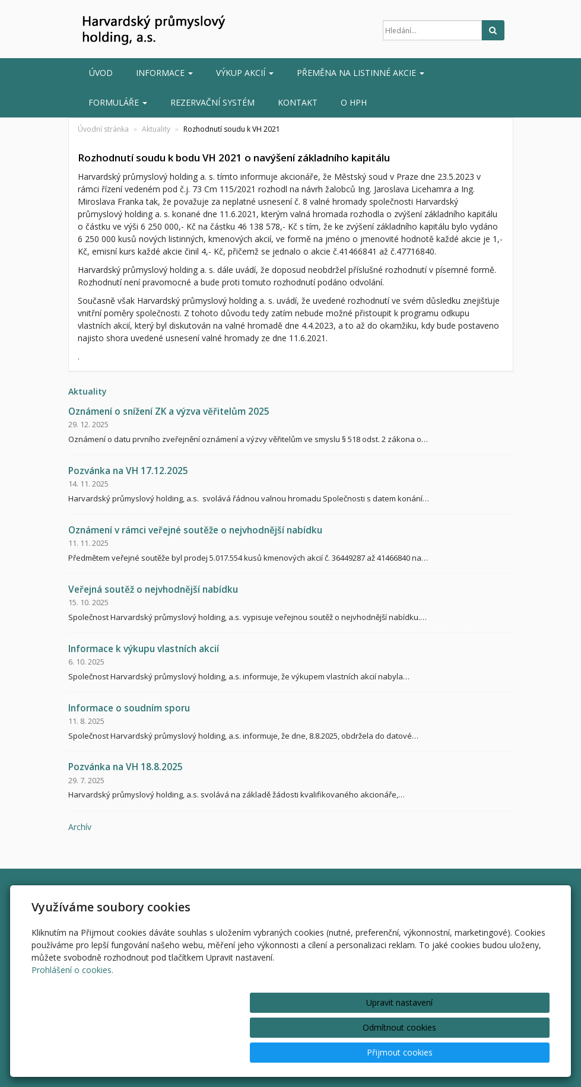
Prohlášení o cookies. (72, 1019)
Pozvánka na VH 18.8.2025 (125, 767)
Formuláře (117, 102)
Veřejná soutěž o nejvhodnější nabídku (153, 589)
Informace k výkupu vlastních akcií (143, 649)
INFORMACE (164, 72)
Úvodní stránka (103, 129)
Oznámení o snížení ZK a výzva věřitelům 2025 (168, 411)
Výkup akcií (245, 72)
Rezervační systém (212, 102)
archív (79, 826)
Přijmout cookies (504, 1052)
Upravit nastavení (308, 1052)
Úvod (101, 72)
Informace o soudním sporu (129, 708)
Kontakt (298, 102)
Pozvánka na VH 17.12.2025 (128, 471)
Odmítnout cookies (406, 1052)
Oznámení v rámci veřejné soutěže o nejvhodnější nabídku (195, 530)
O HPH (354, 102)
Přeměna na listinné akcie (360, 72)
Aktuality (156, 129)
